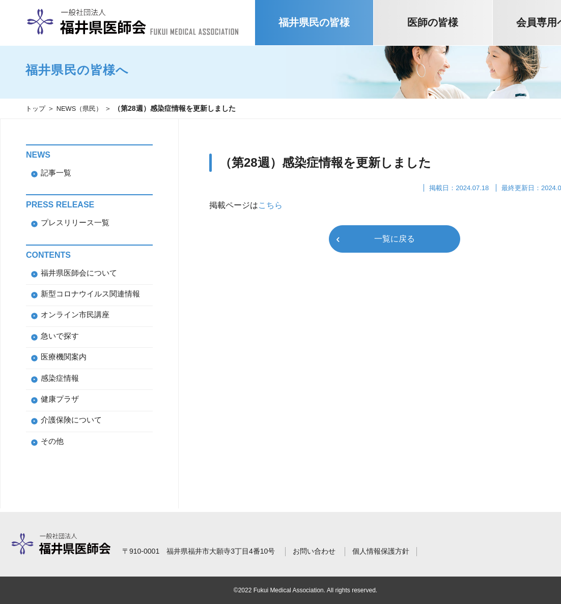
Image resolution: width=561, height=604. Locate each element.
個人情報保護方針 (380, 551)
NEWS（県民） (83, 108)
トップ (36, 108)
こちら (270, 205)
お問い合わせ (314, 551)
